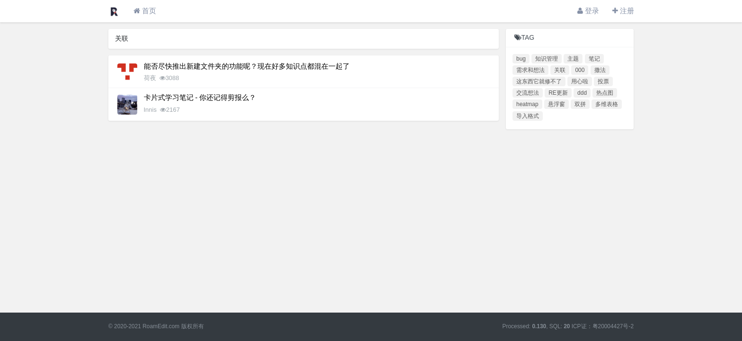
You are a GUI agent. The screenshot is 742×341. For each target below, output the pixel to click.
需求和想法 (530, 70)
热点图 (604, 93)
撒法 (600, 70)
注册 (623, 11)
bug (521, 58)
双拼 (580, 104)
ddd (582, 93)
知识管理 (546, 58)
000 (579, 70)
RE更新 (558, 93)
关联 (559, 70)
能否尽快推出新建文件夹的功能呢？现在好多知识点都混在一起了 (247, 66)
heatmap (527, 104)
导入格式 (527, 116)
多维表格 (606, 104)
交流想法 (527, 93)
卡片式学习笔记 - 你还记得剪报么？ (200, 97)
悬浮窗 (556, 104)
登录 (588, 11)
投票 (603, 81)
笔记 (594, 58)
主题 (573, 58)
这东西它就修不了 (539, 81)
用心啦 (579, 81)
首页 (144, 11)
